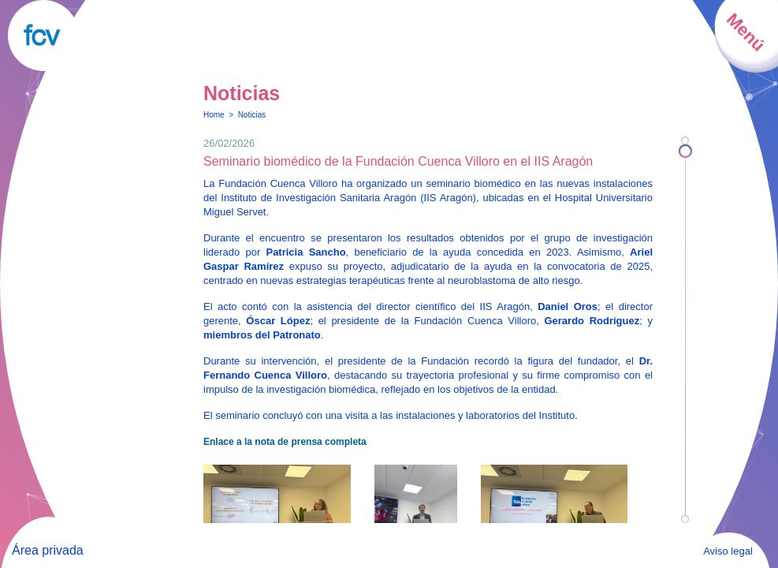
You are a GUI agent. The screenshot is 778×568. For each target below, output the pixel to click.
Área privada (48, 550)
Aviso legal (728, 551)
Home (214, 114)
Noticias (252, 114)
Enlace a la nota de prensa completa (285, 441)
